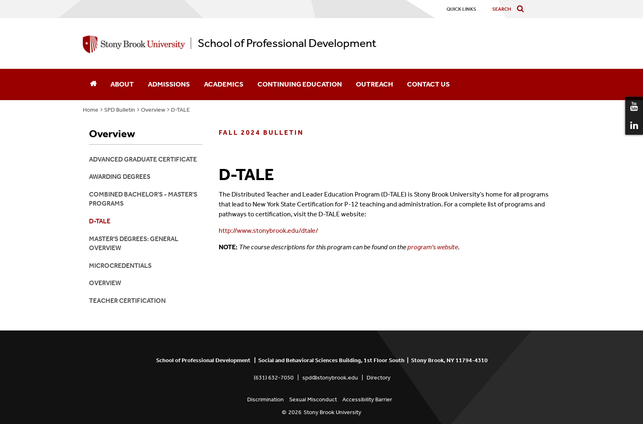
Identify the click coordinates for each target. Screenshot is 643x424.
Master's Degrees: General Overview (133, 243)
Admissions (169, 84)
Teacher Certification (127, 301)
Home (90, 109)
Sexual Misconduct (313, 399)
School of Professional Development (287, 43)
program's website (432, 247)
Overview (153, 109)
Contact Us (428, 84)
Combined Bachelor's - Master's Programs (143, 198)
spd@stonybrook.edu (330, 377)
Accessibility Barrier (367, 399)
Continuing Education (299, 84)
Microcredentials (120, 265)
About (122, 84)
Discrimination (265, 399)
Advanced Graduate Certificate (143, 159)
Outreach (374, 84)
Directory (378, 377)
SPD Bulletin (119, 109)
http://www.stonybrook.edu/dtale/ (268, 230)
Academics (223, 84)
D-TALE (180, 109)
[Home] (93, 84)
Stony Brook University (332, 412)
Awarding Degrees (119, 176)
